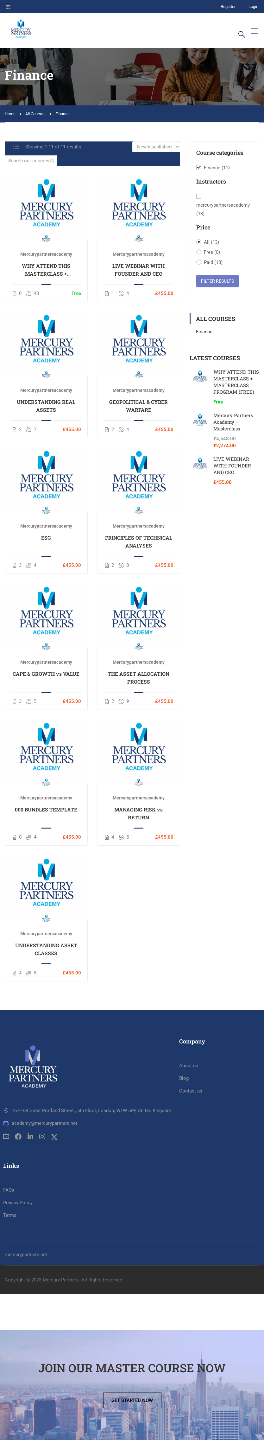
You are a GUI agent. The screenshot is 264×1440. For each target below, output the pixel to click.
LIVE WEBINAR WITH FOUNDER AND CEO (138, 273)
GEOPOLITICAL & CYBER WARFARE (138, 409)
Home (10, 117)
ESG (46, 541)
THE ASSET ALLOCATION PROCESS (138, 681)
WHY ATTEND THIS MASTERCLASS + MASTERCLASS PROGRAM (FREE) (46, 273)
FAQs (8, 1193)
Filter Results (217, 284)
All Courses (35, 117)
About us (188, 1069)
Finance (217, 171)
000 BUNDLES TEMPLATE (46, 813)
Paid (213, 266)
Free (212, 256)
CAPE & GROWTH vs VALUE (46, 677)
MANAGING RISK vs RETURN (138, 817)
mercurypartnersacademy (223, 214)
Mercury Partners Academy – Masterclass (233, 425)
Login (253, 6)
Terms (9, 1219)
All (211, 246)
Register (228, 6)
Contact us (190, 1094)
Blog (184, 1082)
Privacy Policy (18, 1206)
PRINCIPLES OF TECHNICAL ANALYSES (138, 545)
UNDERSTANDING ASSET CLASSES (46, 953)
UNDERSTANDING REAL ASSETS (46, 409)
